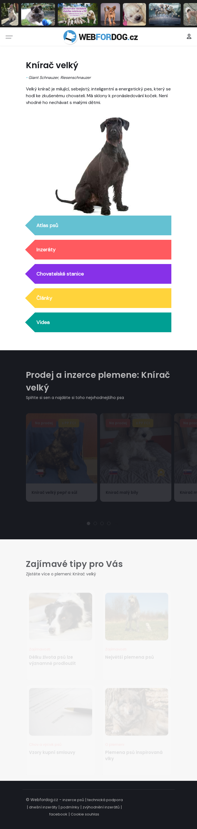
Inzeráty (46, 250)
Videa (43, 322)
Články (44, 298)
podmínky (70, 807)
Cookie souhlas (85, 814)
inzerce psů (73, 800)
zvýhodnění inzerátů (101, 807)
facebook (58, 814)
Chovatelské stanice (60, 274)
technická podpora (105, 800)
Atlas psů (47, 225)
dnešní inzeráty (43, 807)
